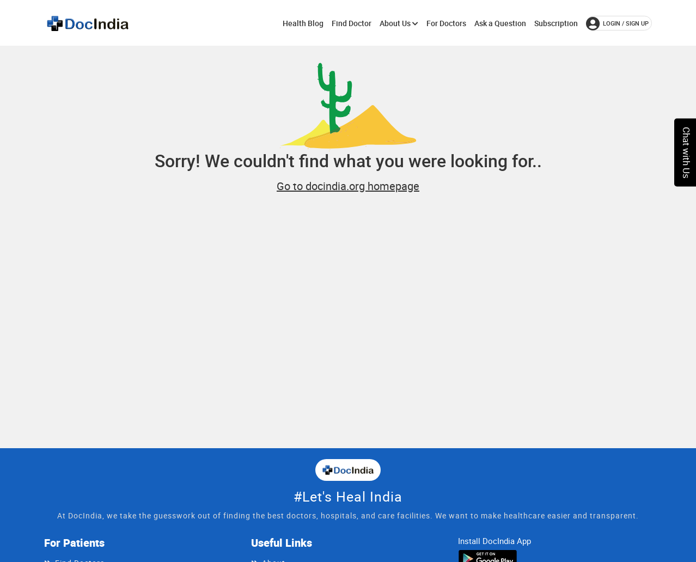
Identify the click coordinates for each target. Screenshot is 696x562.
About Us (399, 23)
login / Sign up (617, 23)
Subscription (556, 23)
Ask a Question (500, 23)
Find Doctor (351, 23)
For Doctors (446, 23)
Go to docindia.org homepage (348, 186)
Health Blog (303, 23)
